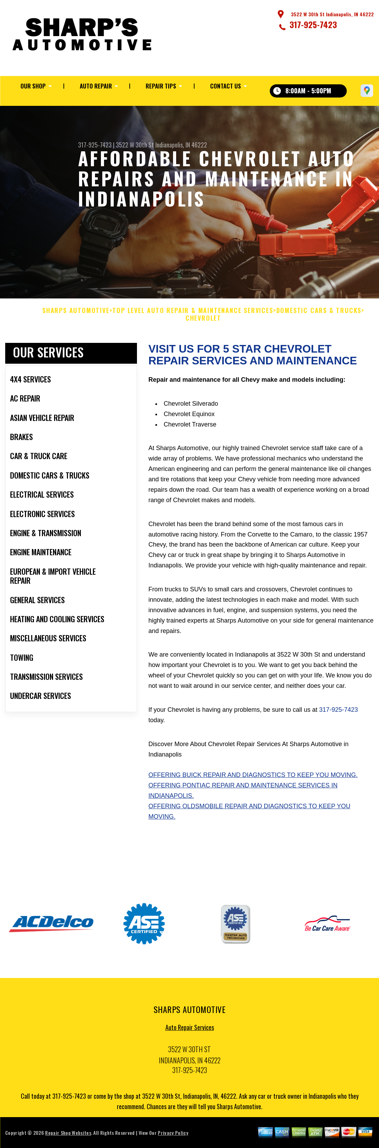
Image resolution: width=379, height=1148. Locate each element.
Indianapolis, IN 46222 (181, 144)
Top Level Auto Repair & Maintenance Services (192, 314)
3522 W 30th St (135, 144)
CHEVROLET (203, 322)
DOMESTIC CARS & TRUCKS (319, 314)
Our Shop (33, 86)
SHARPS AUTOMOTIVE (76, 314)
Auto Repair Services (189, 1030)
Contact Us (225, 86)
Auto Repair (96, 86)
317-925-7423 (313, 24)
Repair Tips (161, 86)
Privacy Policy (173, 1135)
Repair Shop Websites (68, 1135)
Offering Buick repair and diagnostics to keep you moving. (253, 778)
